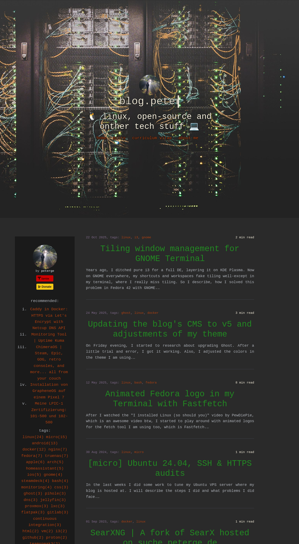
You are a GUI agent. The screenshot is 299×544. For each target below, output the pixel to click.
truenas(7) (56, 456)
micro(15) (56, 437)
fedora (151, 383)
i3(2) (61, 531)
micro (119, 138)
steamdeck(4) (35, 481)
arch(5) (55, 462)
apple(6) (35, 462)
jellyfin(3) (53, 500)
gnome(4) (53, 474)
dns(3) (31, 500)
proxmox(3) (36, 506)
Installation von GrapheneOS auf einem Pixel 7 (49, 391)
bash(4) (60, 481)
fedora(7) (32, 456)
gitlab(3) (57, 512)
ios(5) (34, 474)
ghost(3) (33, 493)
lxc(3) (58, 506)
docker (153, 313)
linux (126, 237)
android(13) (45, 443)
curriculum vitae (152, 138)
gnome (146, 237)
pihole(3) (55, 493)
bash (138, 383)
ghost (126, 313)
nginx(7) (57, 449)
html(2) (31, 531)
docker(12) (34, 449)
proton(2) (56, 537)
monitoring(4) (36, 487)
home (101, 138)
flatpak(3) (33, 512)
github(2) (33, 537)
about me (188, 138)
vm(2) (47, 531)
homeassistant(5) (45, 468)
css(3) (61, 487)
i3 (136, 237)
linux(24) (33, 437)
